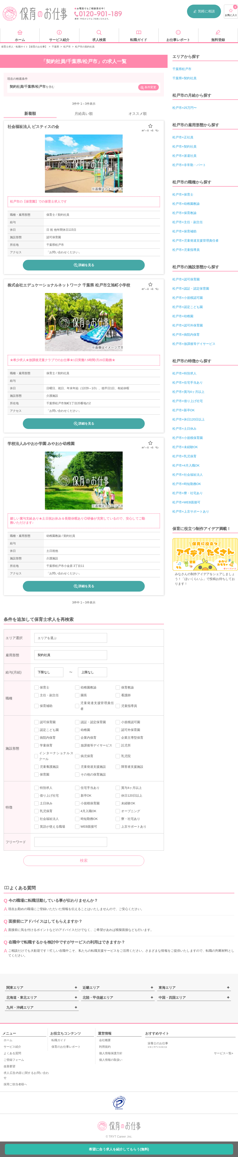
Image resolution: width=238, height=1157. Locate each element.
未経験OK (125, 803)
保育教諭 (125, 687)
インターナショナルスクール (53, 756)
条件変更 (148, 88)
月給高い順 (84, 113)
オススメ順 (137, 113)
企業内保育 (85, 738)
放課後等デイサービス (93, 745)
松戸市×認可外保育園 (187, 325)
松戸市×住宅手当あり (187, 382)
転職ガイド (58, 1040)
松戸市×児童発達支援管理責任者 (195, 240)
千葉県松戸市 (181, 69)
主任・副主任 (46, 695)
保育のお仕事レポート (66, 1046)
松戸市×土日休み (184, 428)
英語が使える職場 (49, 826)
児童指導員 (126, 706)
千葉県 (55, 46)
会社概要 (105, 1040)
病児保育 (84, 756)
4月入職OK (85, 811)
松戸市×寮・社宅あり (187, 493)
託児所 (123, 745)
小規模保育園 (87, 803)
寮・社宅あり (128, 819)
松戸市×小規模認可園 (187, 298)
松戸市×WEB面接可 (186, 502)
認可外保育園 (128, 730)
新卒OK (83, 795)
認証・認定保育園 (90, 722)
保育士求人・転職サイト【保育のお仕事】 (24, 46)
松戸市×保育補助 (184, 231)
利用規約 (105, 1046)
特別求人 (43, 788)
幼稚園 (82, 730)
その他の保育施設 (90, 774)
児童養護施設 (46, 767)
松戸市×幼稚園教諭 (186, 204)
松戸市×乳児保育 (184, 456)
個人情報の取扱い (110, 1060)
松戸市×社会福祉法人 (187, 474)
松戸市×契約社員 (184, 146)
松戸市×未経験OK (185, 447)
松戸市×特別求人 (184, 373)
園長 (81, 695)
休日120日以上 (129, 795)
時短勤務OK (86, 819)
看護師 (123, 695)
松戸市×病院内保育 (186, 334)
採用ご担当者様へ (15, 1084)
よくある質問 (12, 1053)
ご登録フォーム (14, 1060)
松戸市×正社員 (182, 137)
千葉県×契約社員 (184, 78)
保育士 (41, 687)
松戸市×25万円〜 (184, 108)
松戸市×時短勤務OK (186, 484)
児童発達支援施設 (90, 767)
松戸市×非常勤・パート (189, 165)
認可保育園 (45, 722)
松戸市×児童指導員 (186, 250)
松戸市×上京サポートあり (190, 511)
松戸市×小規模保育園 (187, 438)
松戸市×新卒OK (183, 410)
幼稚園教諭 (85, 687)
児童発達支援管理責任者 (94, 706)
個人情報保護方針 (110, 1053)
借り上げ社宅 (46, 795)
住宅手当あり (87, 788)
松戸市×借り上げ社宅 (187, 401)
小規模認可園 (128, 722)
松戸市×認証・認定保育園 (190, 288)
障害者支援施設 (129, 767)
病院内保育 (45, 738)
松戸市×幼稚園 (182, 316)
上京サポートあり (131, 826)
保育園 (41, 774)
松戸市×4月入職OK (186, 465)
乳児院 (123, 756)
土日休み (43, 803)
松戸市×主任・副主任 (187, 222)
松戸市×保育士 (182, 194)
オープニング (128, 811)
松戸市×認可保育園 (186, 279)
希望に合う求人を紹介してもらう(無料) (119, 1149)
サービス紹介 (12, 1046)
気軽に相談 (204, 11)
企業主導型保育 (129, 738)
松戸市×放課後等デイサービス (193, 344)
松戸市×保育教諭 (184, 213)
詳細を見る (83, 265)
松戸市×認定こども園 (187, 307)
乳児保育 (43, 811)
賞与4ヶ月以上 (129, 788)
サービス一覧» (223, 1053)
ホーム (8, 1040)
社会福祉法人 (46, 819)
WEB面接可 (86, 826)
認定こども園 (46, 730)
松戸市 (67, 46)
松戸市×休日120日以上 (188, 419)
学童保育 (43, 745)
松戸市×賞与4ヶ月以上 (188, 392)
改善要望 (9, 1066)
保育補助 (43, 706)
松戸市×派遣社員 (184, 156)
